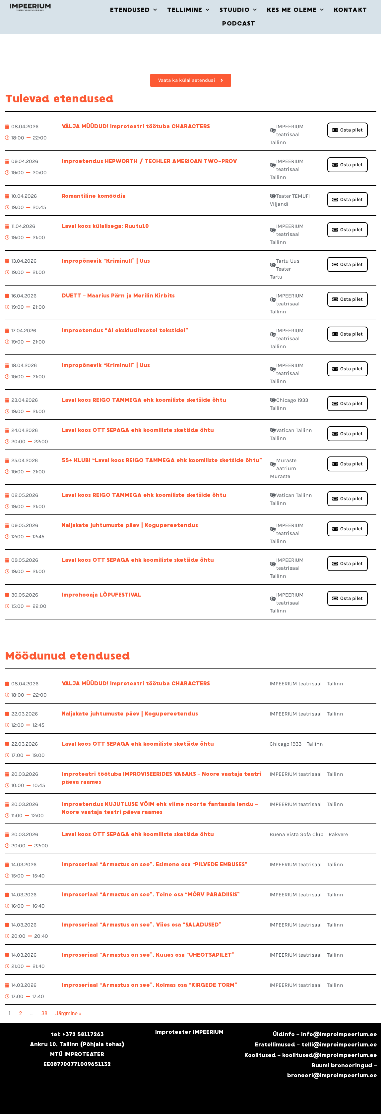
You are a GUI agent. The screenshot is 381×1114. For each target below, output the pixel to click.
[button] (347, 463)
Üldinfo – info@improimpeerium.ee (325, 1034)
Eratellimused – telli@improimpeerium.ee (316, 1044)
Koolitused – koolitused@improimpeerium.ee (310, 1055)
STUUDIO (238, 10)
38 (44, 1013)
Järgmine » (68, 1013)
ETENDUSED (133, 10)
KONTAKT (350, 10)
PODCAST (238, 23)
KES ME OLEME (295, 10)
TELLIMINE (188, 10)
